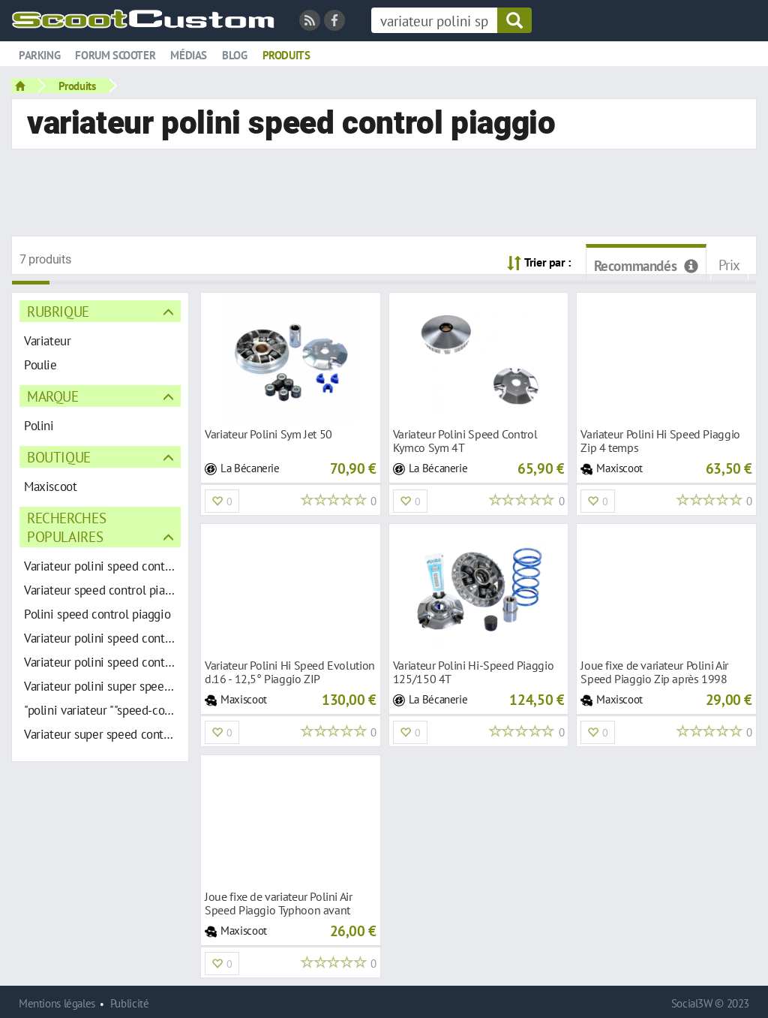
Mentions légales (57, 1003)
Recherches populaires (66, 527)
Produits (286, 55)
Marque (53, 396)
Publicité (129, 1003)
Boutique (59, 456)
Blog (234, 55)
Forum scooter (115, 55)
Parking (39, 55)
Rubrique (58, 311)
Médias (188, 55)
